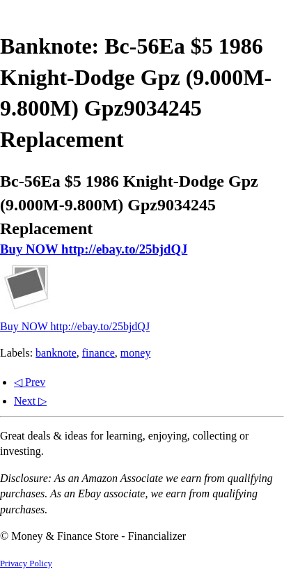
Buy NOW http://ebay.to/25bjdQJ (93, 249)
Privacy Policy (26, 563)
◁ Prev (29, 382)
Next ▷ (30, 401)
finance (98, 353)
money (135, 353)
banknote (56, 353)
